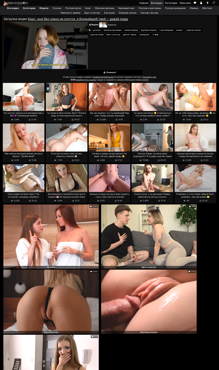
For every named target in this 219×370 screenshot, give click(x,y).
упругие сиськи (193, 30)
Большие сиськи (127, 12)
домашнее (144, 34)
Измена (194, 8)
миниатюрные (131, 30)
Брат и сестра (92, 12)
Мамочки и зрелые (70, 12)
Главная (144, 3)
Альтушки (109, 12)
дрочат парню (129, 34)
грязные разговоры (112, 30)
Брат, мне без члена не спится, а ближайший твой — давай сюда (78, 19)
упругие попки (96, 34)
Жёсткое (207, 8)
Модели (44, 8)
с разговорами (166, 30)
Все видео (157, 3)
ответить (207, 249)
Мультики (185, 3)
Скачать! (109, 72)
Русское (57, 8)
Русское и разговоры (150, 8)
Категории (171, 3)
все (155, 34)
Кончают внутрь (149, 12)
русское (96, 30)
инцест (179, 30)
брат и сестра (113, 34)
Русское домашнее (175, 8)
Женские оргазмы (104, 8)
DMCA (6, 360)
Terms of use (17, 360)
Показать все (109, 320)
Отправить (13, 348)
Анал (88, 8)
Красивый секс (126, 8)
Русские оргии (73, 8)
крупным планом (148, 30)
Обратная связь (31, 360)
